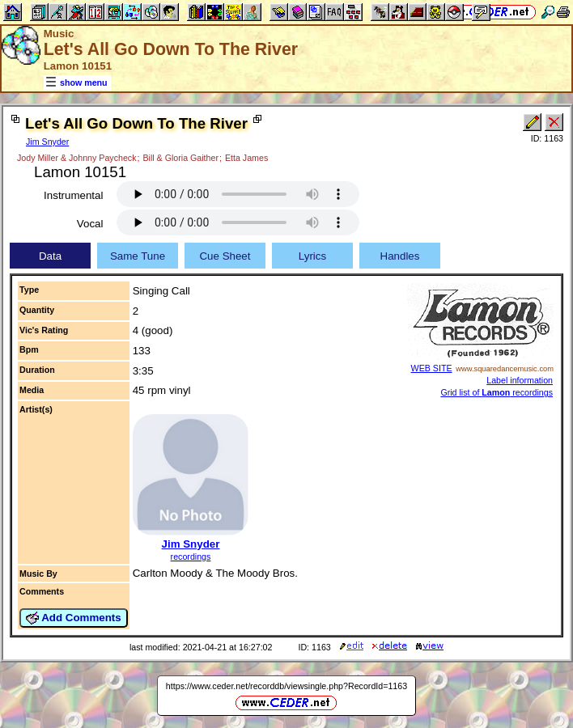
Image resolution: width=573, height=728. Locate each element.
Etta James (246, 158)
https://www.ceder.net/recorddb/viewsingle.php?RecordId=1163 (286, 686)
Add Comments (73, 618)
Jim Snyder (47, 141)
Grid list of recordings (496, 392)
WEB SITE (431, 368)
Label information (519, 380)
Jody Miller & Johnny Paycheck (76, 158)
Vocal (90, 224)
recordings (191, 556)
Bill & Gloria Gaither (180, 158)
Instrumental (73, 195)
